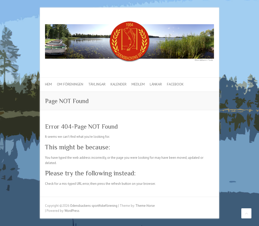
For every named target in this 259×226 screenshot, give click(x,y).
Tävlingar (96, 84)
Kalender (118, 84)
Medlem (138, 84)
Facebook (175, 84)
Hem (48, 84)
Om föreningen (70, 84)
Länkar (156, 84)
